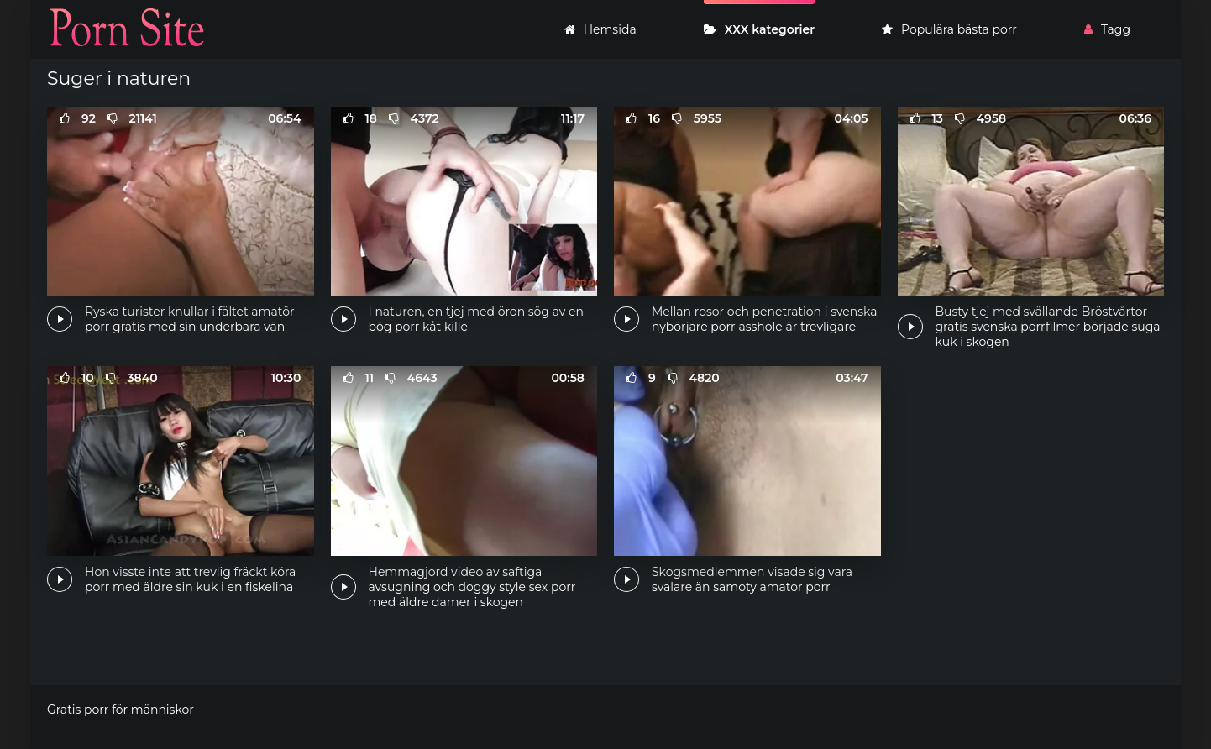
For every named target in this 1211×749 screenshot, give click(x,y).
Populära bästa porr (949, 29)
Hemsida (600, 29)
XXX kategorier (759, 29)
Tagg (1107, 29)
